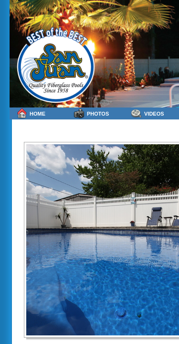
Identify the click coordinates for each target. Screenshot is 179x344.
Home (31, 113)
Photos (91, 113)
